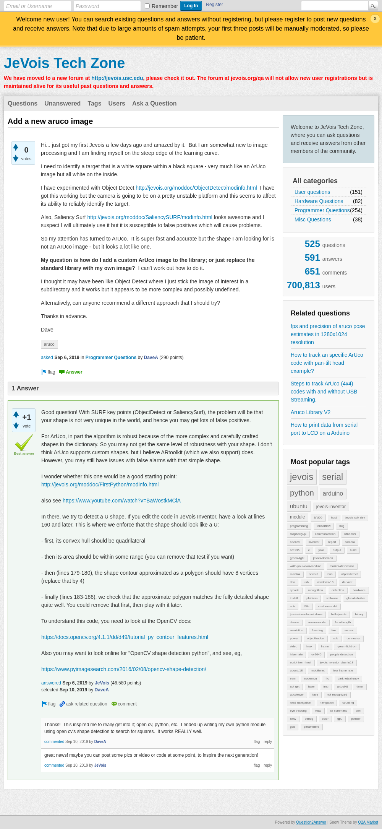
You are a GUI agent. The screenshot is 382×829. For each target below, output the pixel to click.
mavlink (295, 574)
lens (330, 574)
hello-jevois (338, 614)
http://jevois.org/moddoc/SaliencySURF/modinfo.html (149, 217)
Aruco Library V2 (310, 412)
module (297, 517)
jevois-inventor (331, 506)
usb (306, 582)
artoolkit (342, 686)
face (315, 694)
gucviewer (297, 694)
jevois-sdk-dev (355, 517)
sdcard (313, 574)
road (318, 710)
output (337, 550)
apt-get (294, 686)
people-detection (341, 654)
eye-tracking (298, 710)
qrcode (294, 590)
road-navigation (300, 702)
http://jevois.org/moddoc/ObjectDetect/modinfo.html (196, 188)
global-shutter (355, 598)
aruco (318, 517)
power (294, 638)
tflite (306, 606)
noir (292, 606)
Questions (22, 103)
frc (327, 678)
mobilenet (318, 670)
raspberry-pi (298, 534)
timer (359, 686)
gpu (339, 718)
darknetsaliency (348, 678)
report (332, 542)
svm (293, 678)
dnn (292, 582)
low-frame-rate (343, 670)
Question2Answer (311, 822)
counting (348, 702)
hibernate (296, 654)
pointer (355, 718)
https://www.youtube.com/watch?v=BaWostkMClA (122, 500)
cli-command (338, 710)
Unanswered (62, 103)
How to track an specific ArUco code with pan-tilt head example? (327, 363)
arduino (333, 493)
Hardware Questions (319, 201)
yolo (321, 550)
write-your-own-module (305, 566)
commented (54, 742)
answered (51, 683)
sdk (335, 638)
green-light (297, 558)
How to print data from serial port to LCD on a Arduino (324, 429)
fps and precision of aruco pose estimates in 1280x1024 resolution (328, 334)
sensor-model (317, 622)
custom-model (327, 606)
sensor (349, 630)
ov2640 (316, 654)
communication (325, 534)
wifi (358, 710)
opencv (295, 542)
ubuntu (299, 506)
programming (299, 526)
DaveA (151, 357)
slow (293, 718)
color (325, 718)
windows (350, 534)
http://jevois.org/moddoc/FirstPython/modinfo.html (100, 484)
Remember (165, 6)
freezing (317, 630)
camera (350, 542)
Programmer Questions (322, 210)
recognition (315, 590)
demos (294, 622)
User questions (312, 192)
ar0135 (294, 550)
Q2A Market (368, 822)
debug (309, 718)
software (332, 598)
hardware (359, 590)
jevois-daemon (323, 558)
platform (311, 598)
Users (116, 103)
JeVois (102, 683)
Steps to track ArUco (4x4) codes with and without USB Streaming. (324, 391)
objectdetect (349, 574)
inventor (314, 542)
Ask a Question (154, 103)
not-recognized (337, 694)
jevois (301, 476)
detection (338, 590)
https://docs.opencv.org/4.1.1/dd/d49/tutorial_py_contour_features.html (124, 637)
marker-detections (342, 566)
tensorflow (323, 526)
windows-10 (325, 582)
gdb (292, 726)
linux (309, 646)
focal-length (343, 622)
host (334, 517)
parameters (311, 726)
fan (334, 630)
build (353, 550)
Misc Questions (313, 219)
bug (341, 526)
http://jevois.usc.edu (117, 78)
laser (311, 686)
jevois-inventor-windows (306, 614)
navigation (326, 702)
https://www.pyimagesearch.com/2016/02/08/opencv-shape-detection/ (123, 669)
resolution (296, 630)
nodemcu (310, 678)
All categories (315, 181)
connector (353, 638)
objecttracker (316, 638)
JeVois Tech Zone (64, 63)
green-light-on (346, 646)
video (293, 646)
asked (47, 357)
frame (325, 646)
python (302, 492)
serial (332, 477)
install (294, 598)
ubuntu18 (296, 670)
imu (326, 686)
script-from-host (300, 662)
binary (359, 614)
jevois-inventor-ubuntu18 (336, 662)
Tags (94, 103)
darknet (347, 582)
